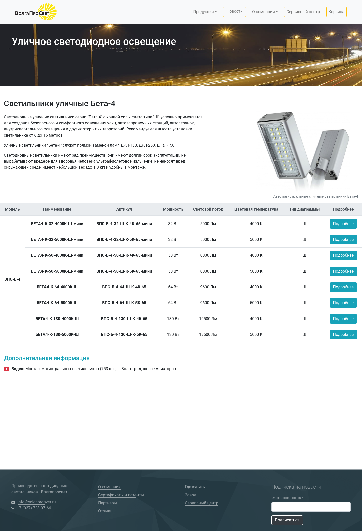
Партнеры (107, 503)
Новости (235, 11)
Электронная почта (287, 498)
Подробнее (343, 223)
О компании (109, 486)
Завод (190, 495)
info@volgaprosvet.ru (37, 502)
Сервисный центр (303, 11)
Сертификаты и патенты (121, 495)
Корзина (336, 11)
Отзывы (105, 511)
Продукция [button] (203, 11)
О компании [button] (263, 11)
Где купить (195, 486)
